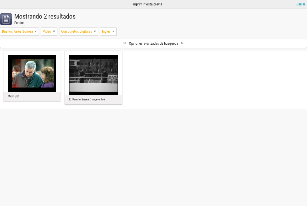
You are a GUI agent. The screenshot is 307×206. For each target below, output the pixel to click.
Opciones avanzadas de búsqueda (153, 43)
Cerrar (300, 4)
